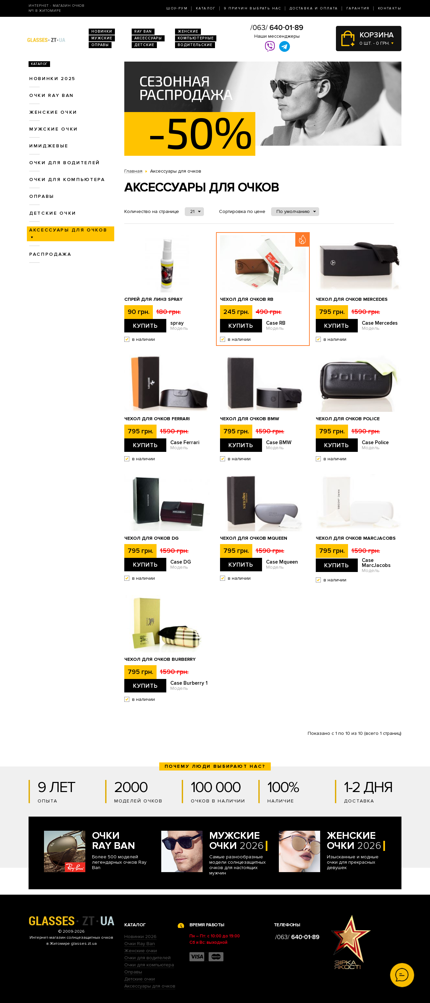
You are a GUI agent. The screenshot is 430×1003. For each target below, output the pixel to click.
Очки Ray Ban (139, 943)
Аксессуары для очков (149, 986)
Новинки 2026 (140, 936)
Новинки (101, 31)
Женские (188, 31)
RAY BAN (143, 31)
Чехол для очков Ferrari (157, 419)
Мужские (101, 38)
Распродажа (50, 254)
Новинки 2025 (52, 78)
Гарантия (358, 8)
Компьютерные (196, 38)
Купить (145, 325)
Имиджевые (49, 146)
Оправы (100, 45)
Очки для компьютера (67, 179)
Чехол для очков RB (246, 299)
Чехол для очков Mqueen (253, 538)
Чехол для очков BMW (249, 419)
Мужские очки (53, 129)
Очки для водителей (64, 163)
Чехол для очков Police (348, 419)
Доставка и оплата (314, 8)
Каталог (206, 8)
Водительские (195, 45)
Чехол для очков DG (151, 538)
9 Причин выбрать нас (253, 8)
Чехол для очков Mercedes (352, 299)
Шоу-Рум (177, 8)
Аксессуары (148, 38)
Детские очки (52, 213)
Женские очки (53, 112)
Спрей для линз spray (153, 299)
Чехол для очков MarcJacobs (356, 538)
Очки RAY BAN (51, 95)
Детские (144, 45)
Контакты (389, 8)
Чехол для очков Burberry (160, 659)
